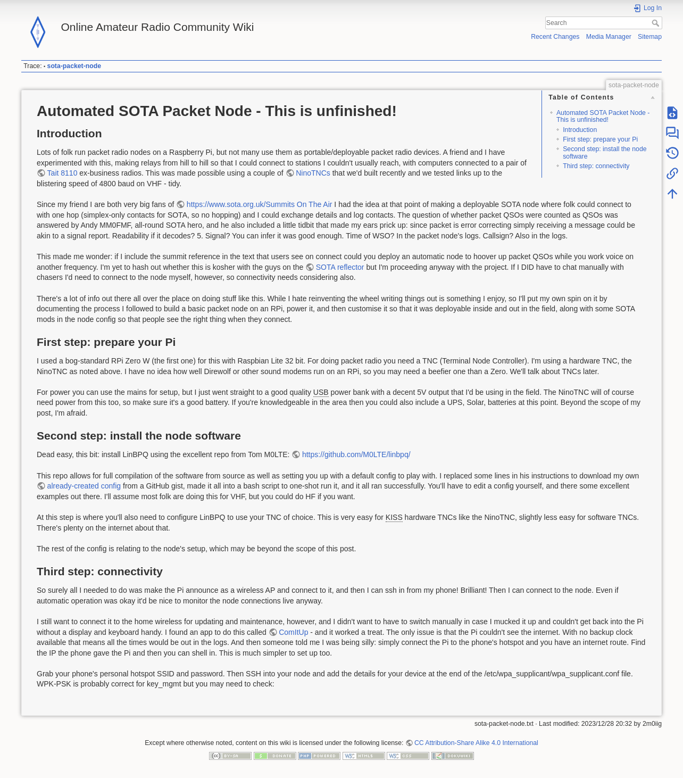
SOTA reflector (340, 267)
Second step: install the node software (604, 152)
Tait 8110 (62, 173)
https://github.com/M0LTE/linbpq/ (356, 454)
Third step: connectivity (596, 166)
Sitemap (650, 36)
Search (657, 23)
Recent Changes (555, 36)
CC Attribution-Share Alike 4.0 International (476, 743)
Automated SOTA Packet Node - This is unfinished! (602, 116)
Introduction (580, 130)
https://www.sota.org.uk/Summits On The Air (259, 204)
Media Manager (608, 36)
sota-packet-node (74, 66)
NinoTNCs (313, 173)
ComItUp (293, 632)
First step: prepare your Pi (600, 139)
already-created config (84, 486)
